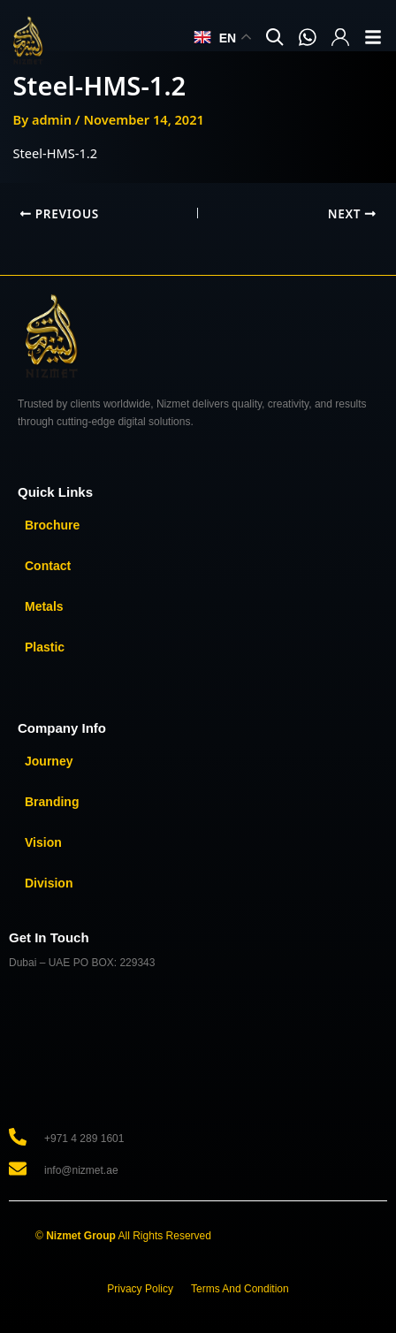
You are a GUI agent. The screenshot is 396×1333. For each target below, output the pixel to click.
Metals (44, 606)
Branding (52, 802)
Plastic (45, 647)
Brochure (52, 525)
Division (48, 883)
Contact (48, 566)
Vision (43, 842)
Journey (48, 761)
